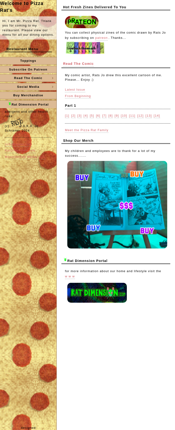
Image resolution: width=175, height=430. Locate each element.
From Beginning (78, 96)
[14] (157, 115)
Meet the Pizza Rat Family (86, 130)
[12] (140, 115)
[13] (148, 115)
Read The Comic (78, 64)
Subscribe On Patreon (28, 69)
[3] (79, 115)
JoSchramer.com (18, 144)
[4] (86, 115)
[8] (110, 115)
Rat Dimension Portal (28, 104)
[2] (73, 115)
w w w (70, 276)
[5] (92, 115)
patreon (101, 38)
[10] (124, 115)
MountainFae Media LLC (25, 157)
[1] (67, 115)
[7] (104, 115)
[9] (117, 115)
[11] (132, 115)
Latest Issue (75, 89)
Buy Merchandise (28, 95)
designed (28, 428)
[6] (98, 115)
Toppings (28, 60)
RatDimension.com (20, 150)
